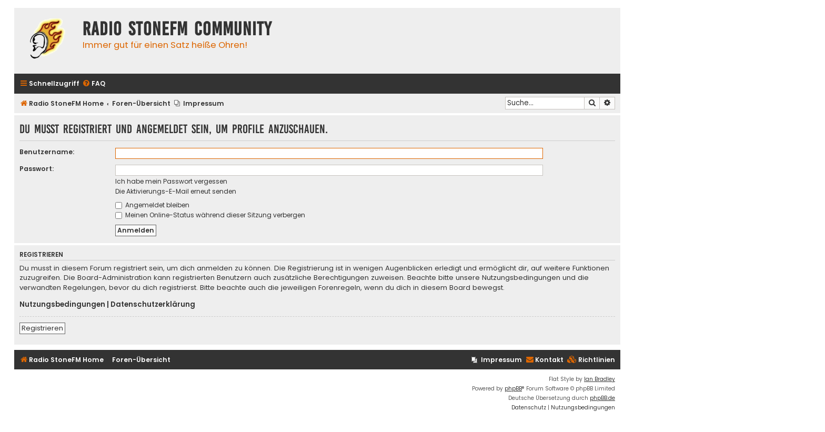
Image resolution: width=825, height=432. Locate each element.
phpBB (513, 389)
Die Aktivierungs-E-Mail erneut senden (175, 191)
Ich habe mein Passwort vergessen (171, 181)
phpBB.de (602, 398)
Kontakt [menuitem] (545, 359)
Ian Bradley (599, 379)
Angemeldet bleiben (152, 204)
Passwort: (36, 168)
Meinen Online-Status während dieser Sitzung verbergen (210, 214)
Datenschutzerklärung (152, 304)
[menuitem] (93, 84)
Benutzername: (46, 151)
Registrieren (42, 328)
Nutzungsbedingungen (62, 304)
